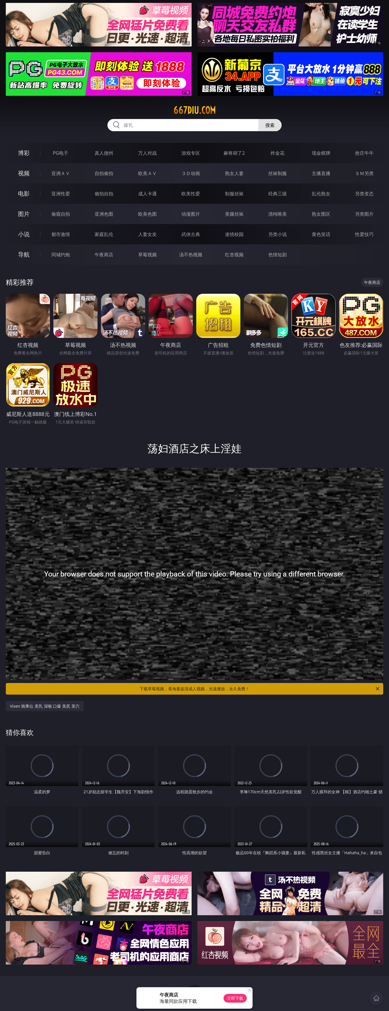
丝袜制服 (277, 173)
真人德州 (104, 153)
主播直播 (321, 173)
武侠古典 (190, 234)
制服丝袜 (234, 193)
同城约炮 (60, 254)
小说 (24, 234)
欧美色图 (147, 214)
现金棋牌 (321, 153)
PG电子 (60, 153)
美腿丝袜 (234, 214)
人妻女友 (147, 234)
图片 (24, 214)
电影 (24, 193)
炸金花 (277, 153)
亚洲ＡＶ (60, 173)
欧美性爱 (190, 193)
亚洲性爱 (60, 193)
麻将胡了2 (234, 153)
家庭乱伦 (104, 234)
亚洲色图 (104, 214)
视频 (24, 173)
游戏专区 (190, 153)
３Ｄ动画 (190, 173)
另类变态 (364, 193)
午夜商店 (104, 254)
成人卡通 (147, 193)
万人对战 (147, 153)
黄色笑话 (321, 234)
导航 (24, 254)
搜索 (270, 125)
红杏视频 (234, 254)
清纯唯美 (277, 214)
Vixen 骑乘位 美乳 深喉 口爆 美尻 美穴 (45, 706)
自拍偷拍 (104, 173)
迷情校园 (234, 234)
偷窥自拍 (60, 214)
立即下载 (235, 998)
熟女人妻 (234, 173)
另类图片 (364, 214)
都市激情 (60, 234)
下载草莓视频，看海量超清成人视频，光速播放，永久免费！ (260, 688)
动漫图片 (190, 214)
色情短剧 (277, 254)
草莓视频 (147, 254)
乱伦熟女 (321, 193)
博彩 (24, 153)
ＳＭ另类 (364, 173)
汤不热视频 (190, 254)
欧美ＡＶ (147, 173)
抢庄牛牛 (364, 153)
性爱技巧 (364, 234)
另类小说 (277, 234)
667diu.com (194, 110)
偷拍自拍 (104, 193)
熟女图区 (321, 214)
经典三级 (277, 193)
